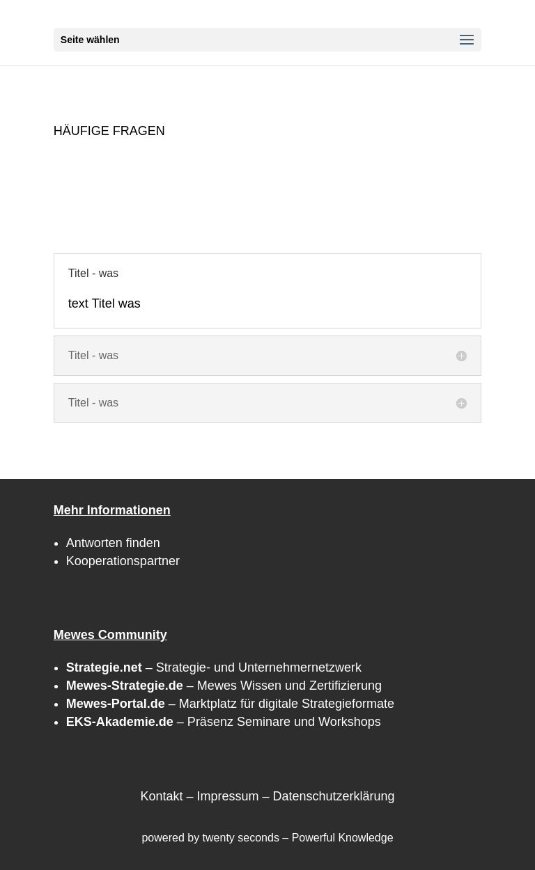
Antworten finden (113, 543)
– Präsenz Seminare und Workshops (223, 722)
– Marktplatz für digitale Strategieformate (230, 704)
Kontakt (161, 796)
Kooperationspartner (123, 561)
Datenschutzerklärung (333, 796)
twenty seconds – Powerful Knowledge (298, 838)
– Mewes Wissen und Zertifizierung (224, 686)
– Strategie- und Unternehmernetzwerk (214, 667)
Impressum (227, 796)
